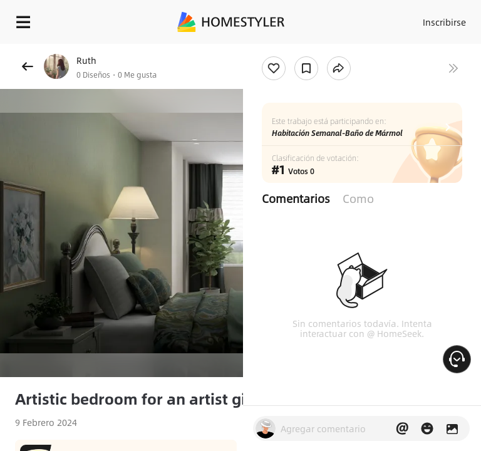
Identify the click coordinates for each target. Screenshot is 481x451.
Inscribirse (444, 22)
